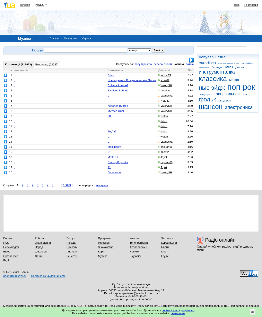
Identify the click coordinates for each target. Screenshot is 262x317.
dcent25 (164, 151)
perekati (164, 90)
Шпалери (40, 251)
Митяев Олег (116, 110)
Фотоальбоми (138, 247)
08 (109, 116)
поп (233, 87)
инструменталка (217, 72)
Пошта (7, 238)
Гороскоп (104, 242)
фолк (244, 94)
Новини (134, 251)
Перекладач (11, 247)
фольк (207, 99)
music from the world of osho (228, 64)
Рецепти (72, 256)
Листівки (72, 251)
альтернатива (204, 68)
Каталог (135, 238)
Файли (39, 256)
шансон (210, 106)
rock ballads (247, 63)
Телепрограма (139, 242)
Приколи (72, 247)
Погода (71, 242)
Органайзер (10, 256)
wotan (163, 116)
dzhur (162, 121)
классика (213, 78)
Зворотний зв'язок (14, 275)
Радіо (6, 260)
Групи (164, 256)
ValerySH (165, 85)
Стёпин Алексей (118, 85)
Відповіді (135, 256)
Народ (39, 247)
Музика (102, 256)
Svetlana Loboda (118, 90)
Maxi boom (114, 146)
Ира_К (163, 100)
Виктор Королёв (118, 162)
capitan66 (165, 146)
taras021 (164, 75)
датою (190, 64)
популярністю (143, 64)
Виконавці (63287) (47, 64)
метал (234, 80)
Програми (104, 238)
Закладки (167, 238)
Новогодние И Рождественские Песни (132, 80)
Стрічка (86, 38)
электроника (239, 107)
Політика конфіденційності (48, 275)
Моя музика (70, 38)
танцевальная (227, 94)
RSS (6, 242)
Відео (6, 251)
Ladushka (165, 95)
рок (249, 87)
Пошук (71, 238)
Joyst (162, 157)
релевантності (163, 64)
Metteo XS (114, 157)
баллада (217, 67)
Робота (39, 238)
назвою (179, 64)
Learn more (178, 313)
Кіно (164, 251)
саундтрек (205, 94)
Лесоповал (115, 172)
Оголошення (43, 242)
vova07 (163, 80)
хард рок (224, 100)
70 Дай (112, 131)
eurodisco (207, 63)
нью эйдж (212, 87)
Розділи (39, 4)
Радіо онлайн (220, 240)
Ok (252, 312)
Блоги (165, 247)
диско (239, 67)
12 (109, 167)
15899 (67, 185)
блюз (229, 67)
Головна (25, 4)
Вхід (237, 4)
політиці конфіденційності (178, 310)
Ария (111, 75)
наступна (102, 185)
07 (109, 95)
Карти (101, 251)
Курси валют (169, 242)
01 (109, 151)
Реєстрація (251, 4)
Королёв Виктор (118, 105)
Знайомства (105, 247)
